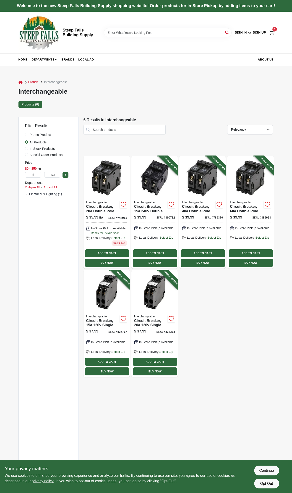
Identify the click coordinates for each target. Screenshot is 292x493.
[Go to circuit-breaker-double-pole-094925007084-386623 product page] (250, 212)
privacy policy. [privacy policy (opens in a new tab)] (43, 481)
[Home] (20, 82)
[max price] (52, 175)
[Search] (227, 32)
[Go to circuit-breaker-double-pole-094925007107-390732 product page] (154, 212)
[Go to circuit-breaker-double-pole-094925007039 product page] (106, 212)
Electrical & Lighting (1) (45, 194)
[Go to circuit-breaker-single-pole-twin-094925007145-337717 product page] (106, 323)
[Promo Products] (26, 134)
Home (23, 59)
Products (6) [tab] (30, 104)
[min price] (33, 175)
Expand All (50, 187)
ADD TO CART (107, 253)
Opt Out (266, 483)
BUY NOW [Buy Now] (106, 262)
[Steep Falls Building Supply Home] (39, 32)
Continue (266, 470)
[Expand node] (27, 194)
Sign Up (259, 32)
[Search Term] (168, 32)
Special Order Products (46, 155)
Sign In (241, 32)
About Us (266, 59)
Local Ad (86, 59)
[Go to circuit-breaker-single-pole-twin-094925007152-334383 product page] (154, 323)
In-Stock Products (42, 149)
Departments (42, 59)
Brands (68, 59)
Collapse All (32, 187)
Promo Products (41, 135)
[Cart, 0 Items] (271, 32)
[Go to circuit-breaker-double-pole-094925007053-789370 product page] (202, 212)
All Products (38, 142)
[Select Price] (65, 175)
